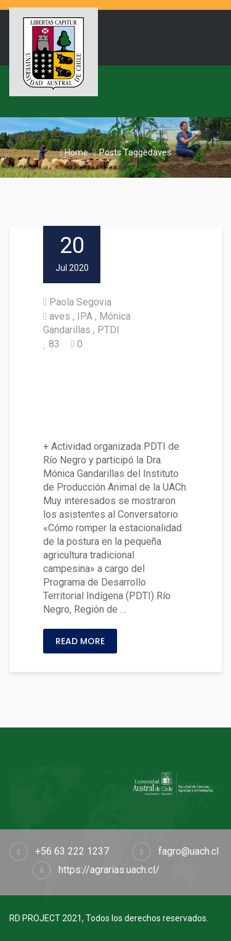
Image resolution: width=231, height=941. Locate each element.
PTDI (108, 330)
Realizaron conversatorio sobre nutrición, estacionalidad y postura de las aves (115, 396)
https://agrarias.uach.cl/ (109, 870)
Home (74, 152)
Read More (80, 641)
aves (59, 316)
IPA (84, 316)
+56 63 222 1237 (72, 851)
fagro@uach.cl (188, 851)
